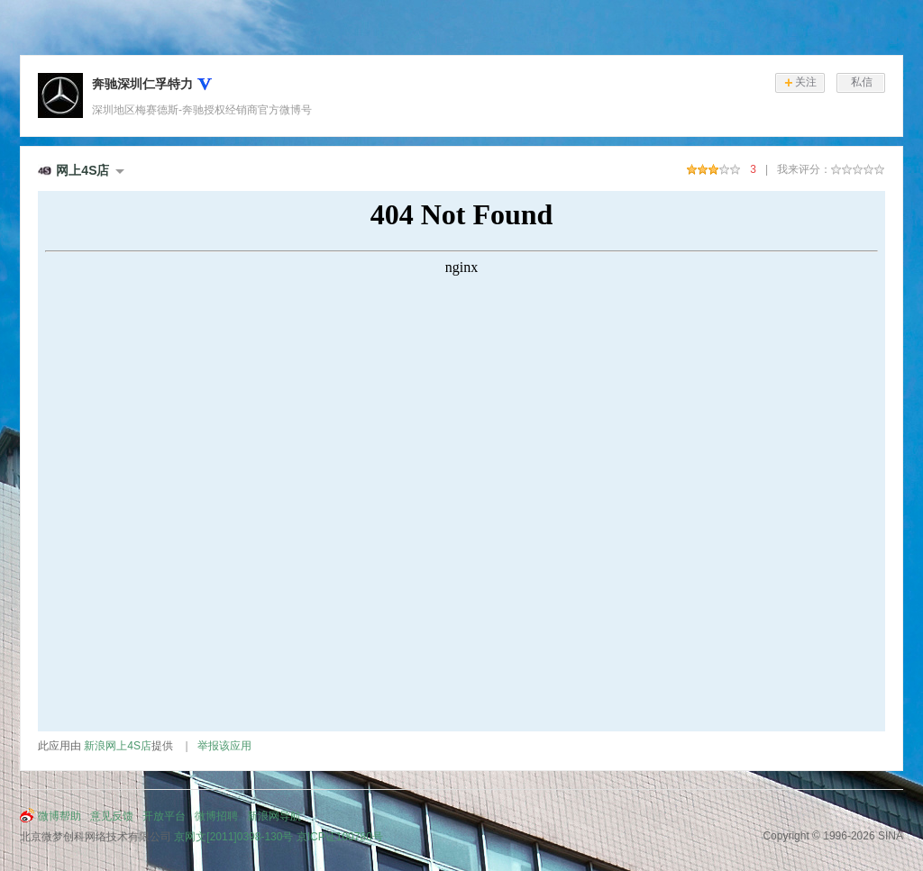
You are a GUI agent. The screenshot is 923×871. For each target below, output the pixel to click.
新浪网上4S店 (117, 745)
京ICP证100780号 (340, 836)
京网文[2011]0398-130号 (233, 836)
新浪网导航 (274, 816)
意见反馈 (111, 816)
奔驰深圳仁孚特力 (142, 84)
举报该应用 (224, 745)
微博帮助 (59, 816)
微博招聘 (216, 816)
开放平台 (164, 816)
